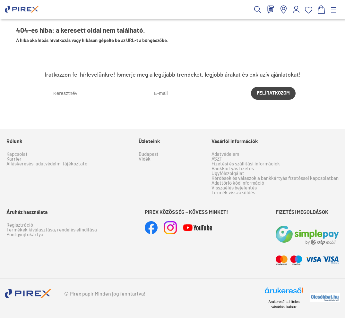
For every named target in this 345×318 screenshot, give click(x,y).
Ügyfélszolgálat (227, 173)
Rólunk (14, 141)
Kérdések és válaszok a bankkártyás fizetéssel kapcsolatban (275, 178)
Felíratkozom (273, 93)
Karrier (14, 159)
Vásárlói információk (234, 141)
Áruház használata (26, 212)
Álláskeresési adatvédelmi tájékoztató (46, 164)
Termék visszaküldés (233, 192)
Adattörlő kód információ (237, 183)
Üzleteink (149, 141)
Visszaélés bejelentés (234, 188)
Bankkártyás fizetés (232, 168)
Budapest (149, 154)
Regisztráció (19, 225)
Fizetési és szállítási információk (245, 164)
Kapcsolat (17, 154)
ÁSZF (216, 159)
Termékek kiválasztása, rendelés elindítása (51, 230)
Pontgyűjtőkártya (24, 234)
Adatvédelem (225, 154)
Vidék (145, 159)
